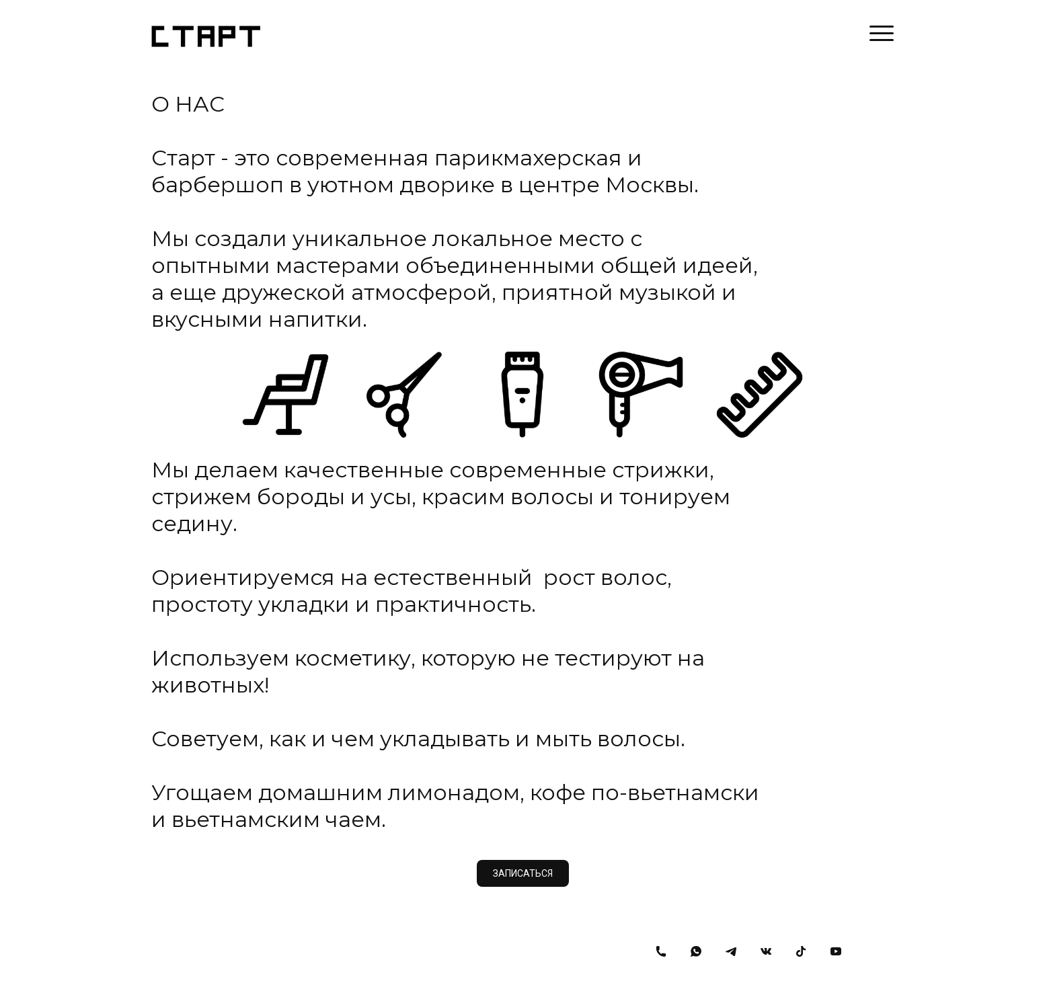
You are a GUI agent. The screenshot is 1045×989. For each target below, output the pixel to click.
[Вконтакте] (765, 951)
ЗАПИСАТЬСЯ (523, 873)
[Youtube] (835, 951)
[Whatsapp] (696, 951)
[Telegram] (731, 951)
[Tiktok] (800, 951)
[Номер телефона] (661, 951)
